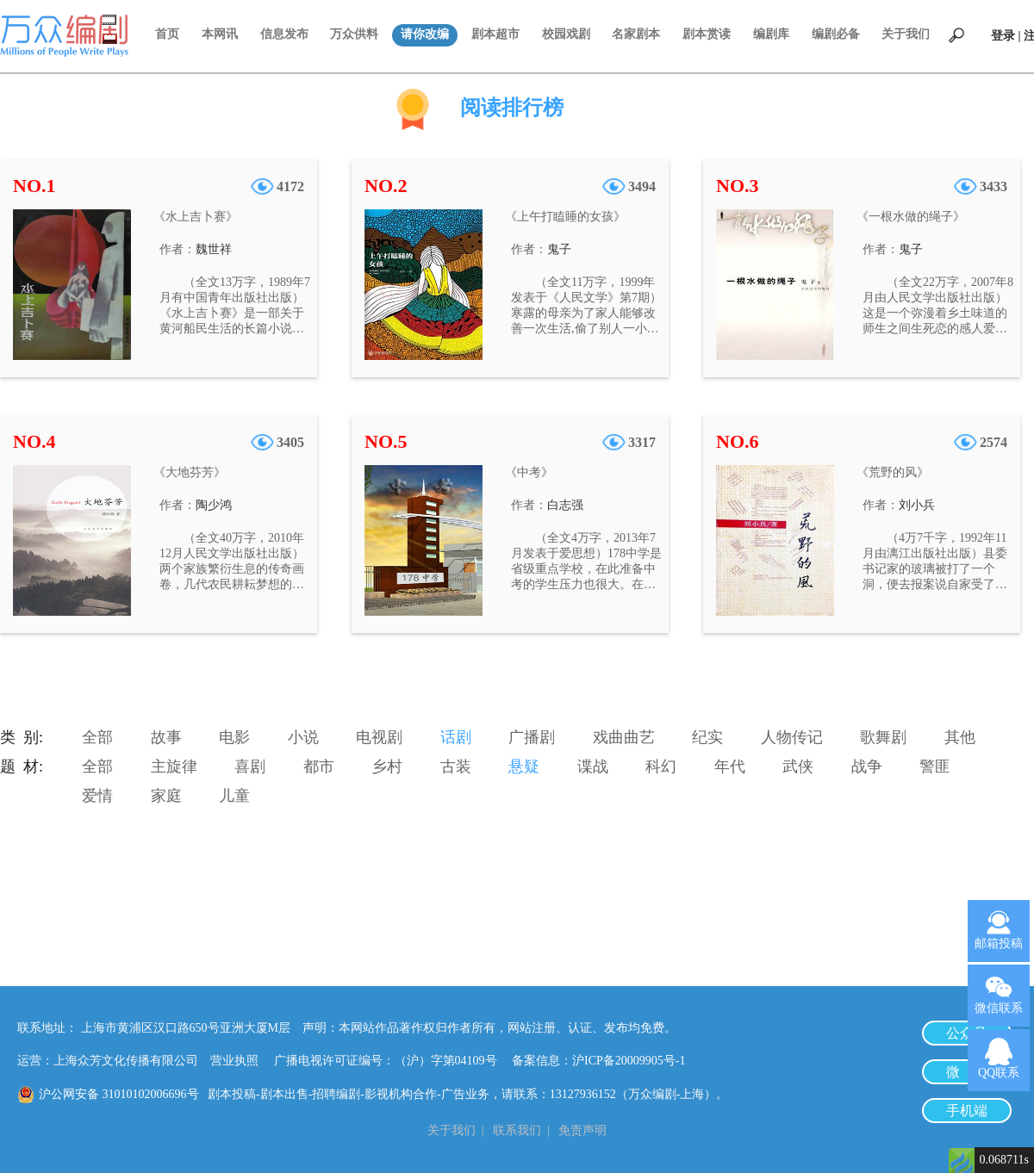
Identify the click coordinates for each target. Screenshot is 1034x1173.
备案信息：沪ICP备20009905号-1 (598, 1060)
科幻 (660, 766)
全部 (97, 737)
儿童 (234, 795)
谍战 (592, 766)
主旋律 (174, 766)
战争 (866, 766)
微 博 (966, 1071)
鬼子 (559, 249)
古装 (455, 766)
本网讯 (220, 34)
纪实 (707, 737)
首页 (167, 34)
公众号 (966, 1033)
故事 (166, 737)
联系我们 (517, 1130)
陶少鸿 (214, 505)
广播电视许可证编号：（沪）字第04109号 (391, 1060)
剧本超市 (495, 34)
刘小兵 (917, 505)
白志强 (565, 505)
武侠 (797, 766)
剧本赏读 (706, 34)
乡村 (386, 766)
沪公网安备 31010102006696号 (119, 1094)
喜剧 (249, 766)
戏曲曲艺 (624, 737)
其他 (959, 737)
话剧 (455, 737)
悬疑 (523, 766)
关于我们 (905, 34)
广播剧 (531, 737)
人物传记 (792, 737)
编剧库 (771, 34)
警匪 (934, 766)
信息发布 (284, 34)
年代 (729, 766)
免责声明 (582, 1130)
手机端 (966, 1110)
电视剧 (379, 737)
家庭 (166, 795)
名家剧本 (636, 34)
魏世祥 (214, 249)
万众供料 (354, 34)
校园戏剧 (566, 34)
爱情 (97, 795)
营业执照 (234, 1060)
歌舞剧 (883, 737)
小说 (303, 737)
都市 (318, 766)
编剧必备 (836, 34)
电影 (234, 737)
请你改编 (425, 34)
